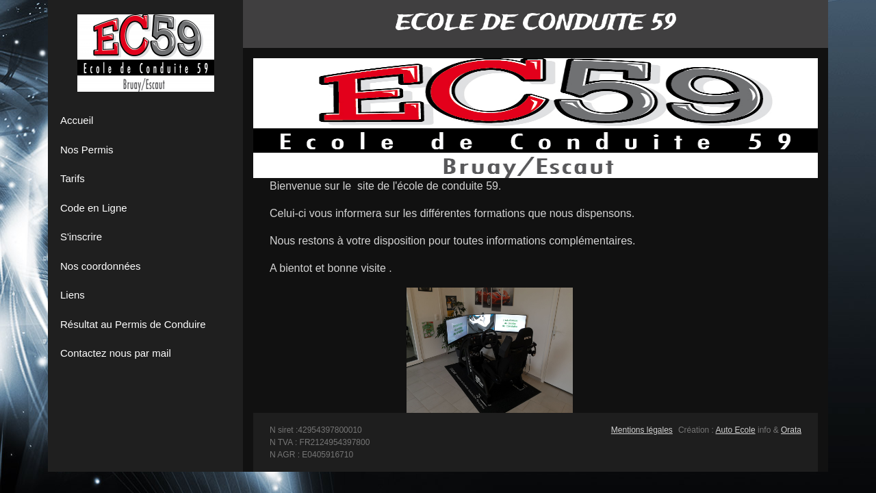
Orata (791, 430)
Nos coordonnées (100, 266)
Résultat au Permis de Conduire (133, 324)
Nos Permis (87, 149)
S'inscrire (81, 236)
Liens (72, 295)
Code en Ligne (93, 208)
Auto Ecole (736, 430)
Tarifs (72, 178)
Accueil (76, 120)
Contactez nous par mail (115, 353)
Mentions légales (642, 430)
